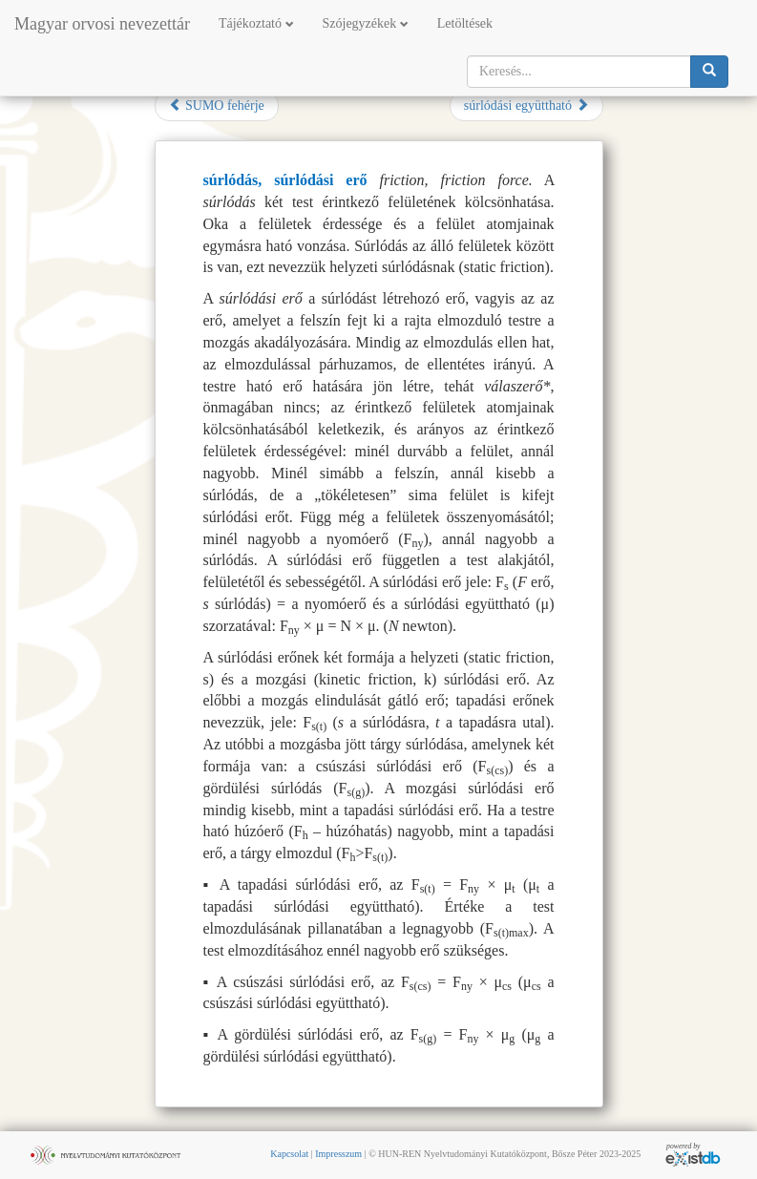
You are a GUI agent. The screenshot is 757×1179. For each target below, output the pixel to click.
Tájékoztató (256, 23)
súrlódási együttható (526, 105)
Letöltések (465, 23)
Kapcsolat (289, 1153)
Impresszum (338, 1153)
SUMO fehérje (216, 105)
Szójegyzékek (366, 23)
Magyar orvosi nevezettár (102, 23)
